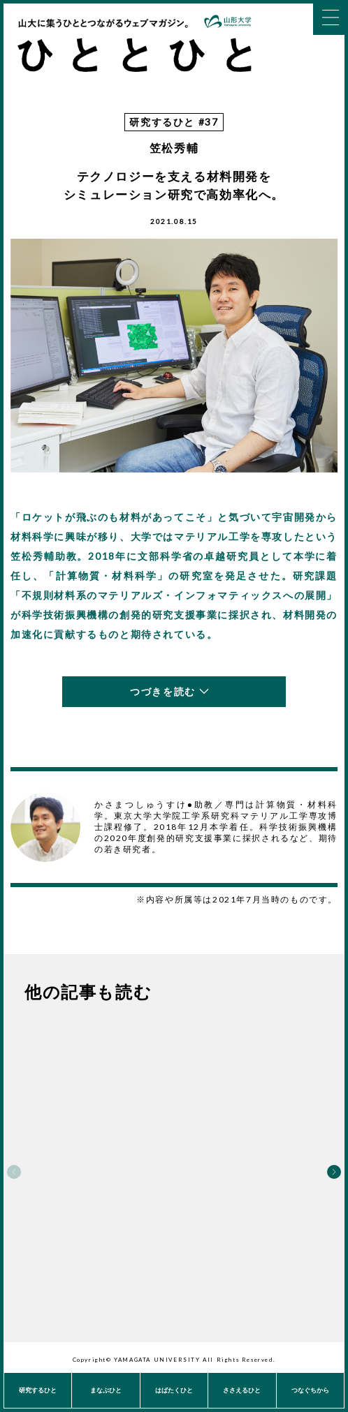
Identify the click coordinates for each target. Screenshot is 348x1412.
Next (334, 1172)
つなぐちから (310, 1390)
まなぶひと (106, 1390)
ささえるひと (242, 1390)
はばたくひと (174, 1390)
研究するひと (38, 1390)
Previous (14, 1172)
